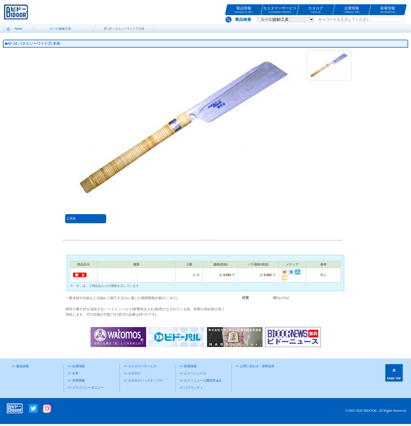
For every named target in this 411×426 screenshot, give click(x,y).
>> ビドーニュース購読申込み (201, 380)
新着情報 (388, 10)
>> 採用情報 (76, 380)
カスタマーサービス (280, 10)
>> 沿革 (73, 373)
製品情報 (244, 10)
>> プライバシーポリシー (86, 387)
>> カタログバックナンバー (143, 380)
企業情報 (352, 10)
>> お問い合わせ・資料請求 (255, 366)
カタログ (316, 10)
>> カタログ (132, 373)
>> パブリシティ (191, 387)
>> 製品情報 (20, 366)
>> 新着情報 (188, 366)
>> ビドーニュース (193, 373)
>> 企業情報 (76, 366)
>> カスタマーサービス (140, 366)
